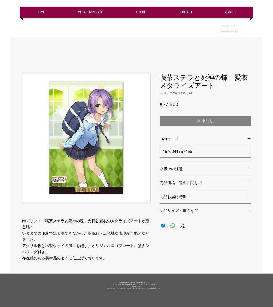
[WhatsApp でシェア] (173, 226)
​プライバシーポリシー (229, 26)
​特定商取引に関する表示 (229, 31)
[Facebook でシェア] (163, 226)
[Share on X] (182, 226)
